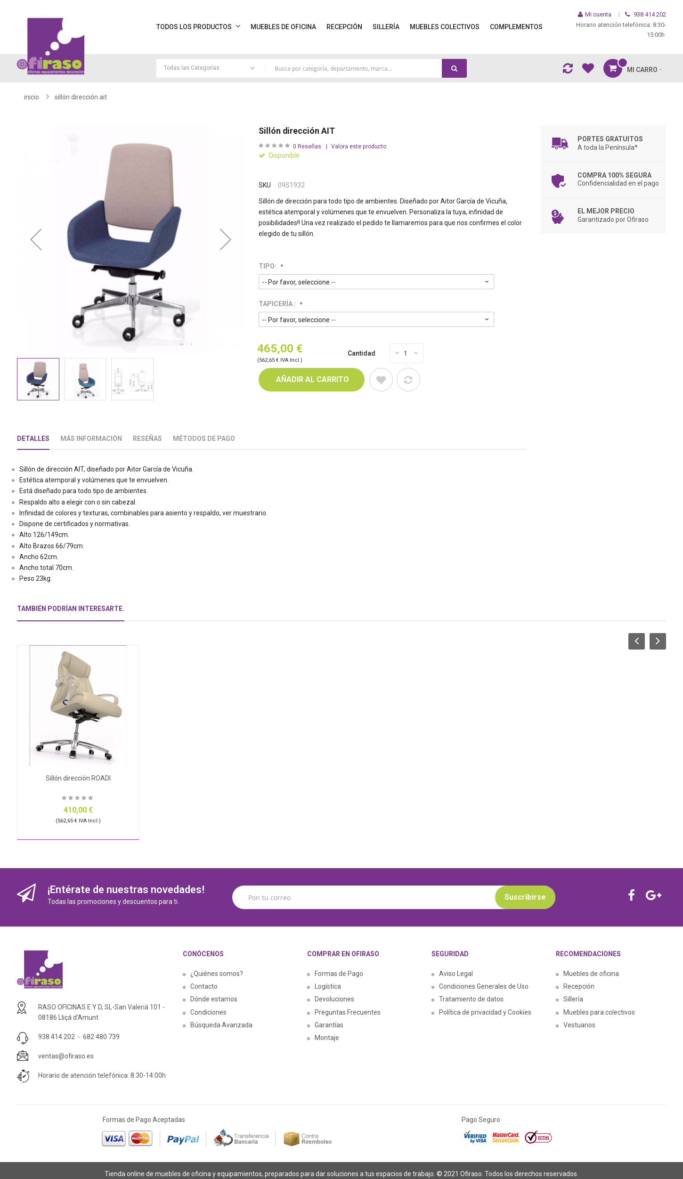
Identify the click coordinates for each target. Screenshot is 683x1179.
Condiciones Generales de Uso (484, 986)
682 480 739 (101, 1037)
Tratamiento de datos (471, 999)
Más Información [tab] (91, 438)
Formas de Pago (339, 973)
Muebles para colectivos (599, 1012)
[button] (36, 239)
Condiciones (208, 1012)
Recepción (578, 986)
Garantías (329, 1025)
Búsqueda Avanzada (221, 1025)
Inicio (31, 97)
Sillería (573, 999)
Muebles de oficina (591, 973)
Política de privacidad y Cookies (485, 1012)
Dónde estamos (213, 999)
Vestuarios (579, 1025)
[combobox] (311, 68)
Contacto (204, 986)
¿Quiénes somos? (216, 973)
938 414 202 (56, 1037)
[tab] (70, 612)
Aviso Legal (456, 973)
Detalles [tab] (33, 438)
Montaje (327, 1037)
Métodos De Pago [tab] (204, 438)
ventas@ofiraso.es (66, 1056)
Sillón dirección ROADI (78, 778)
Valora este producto (358, 146)
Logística (328, 986)
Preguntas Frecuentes (348, 1012)
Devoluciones (334, 999)
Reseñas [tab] (147, 438)
